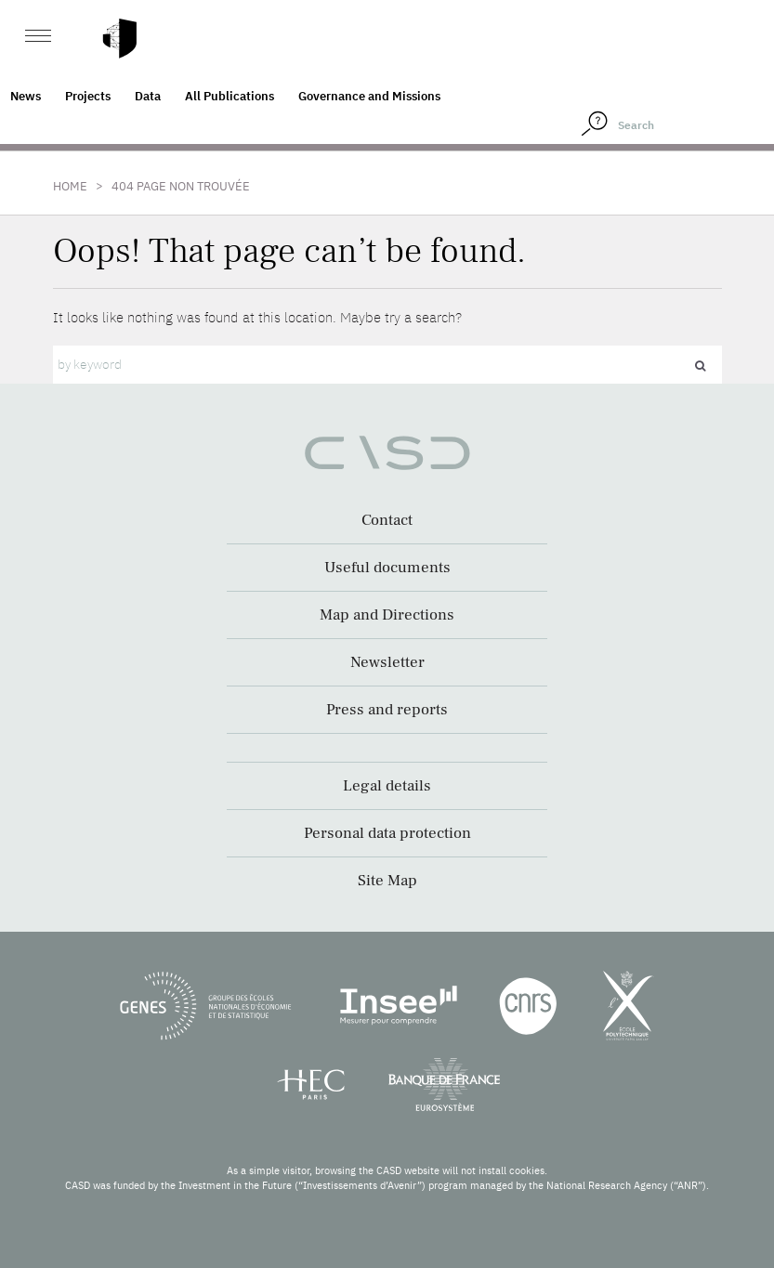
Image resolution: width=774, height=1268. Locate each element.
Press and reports (387, 709)
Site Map (387, 880)
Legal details (387, 786)
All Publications (229, 96)
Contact (387, 520)
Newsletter (387, 662)
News (25, 96)
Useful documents (387, 567)
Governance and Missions (369, 96)
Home (70, 186)
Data (148, 96)
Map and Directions (387, 615)
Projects (88, 96)
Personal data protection (387, 833)
